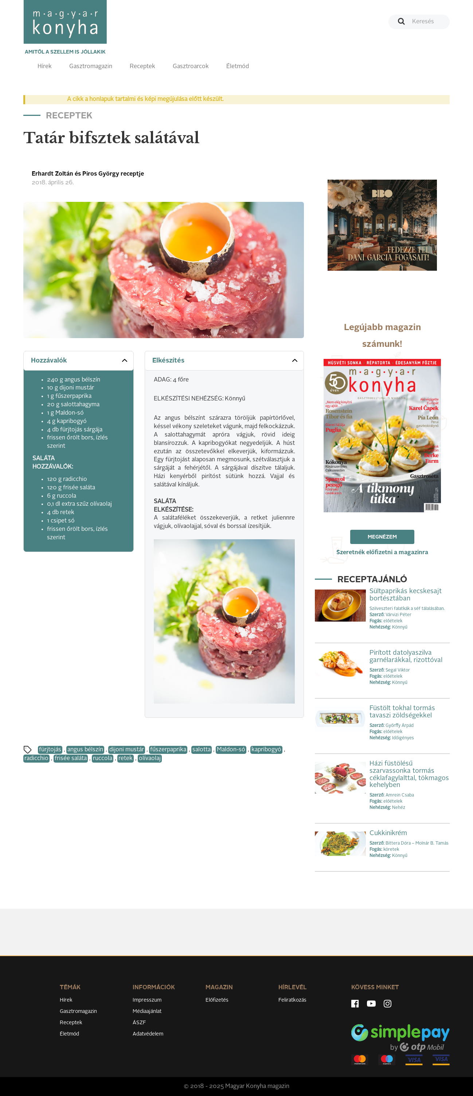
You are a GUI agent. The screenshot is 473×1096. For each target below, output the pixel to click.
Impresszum (147, 1000)
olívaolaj (150, 759)
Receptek (142, 67)
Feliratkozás (292, 1000)
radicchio (36, 759)
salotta (201, 750)
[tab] (78, 361)
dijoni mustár (126, 750)
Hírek (45, 67)
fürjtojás (50, 750)
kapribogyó (266, 750)
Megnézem (382, 537)
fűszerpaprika (168, 750)
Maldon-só (231, 750)
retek (125, 759)
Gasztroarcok (191, 67)
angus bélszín (85, 750)
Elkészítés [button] (225, 360)
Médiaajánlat (147, 1011)
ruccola (102, 759)
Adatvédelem (148, 1034)
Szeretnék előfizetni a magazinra (382, 553)
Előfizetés (217, 1000)
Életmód (237, 67)
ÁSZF (139, 1022)
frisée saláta (71, 759)
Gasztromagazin (90, 67)
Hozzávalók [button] (80, 360)
